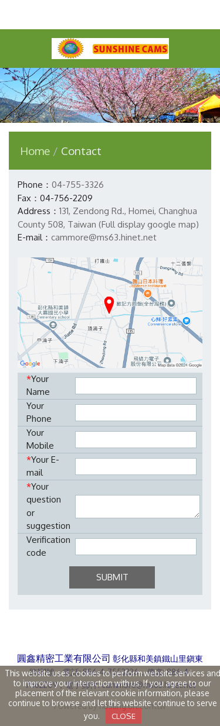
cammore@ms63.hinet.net (104, 237)
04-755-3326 (78, 184)
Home (35, 150)
